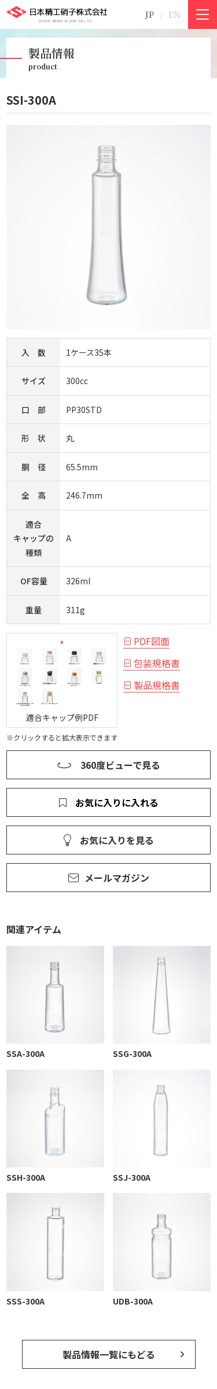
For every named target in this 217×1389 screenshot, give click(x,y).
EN (174, 14)
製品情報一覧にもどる (108, 1354)
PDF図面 (152, 641)
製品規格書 (157, 685)
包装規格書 (157, 663)
